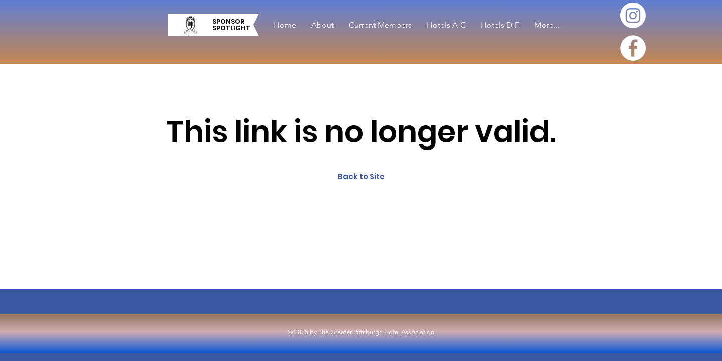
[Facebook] (633, 48)
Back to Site (361, 176)
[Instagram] (633, 15)
